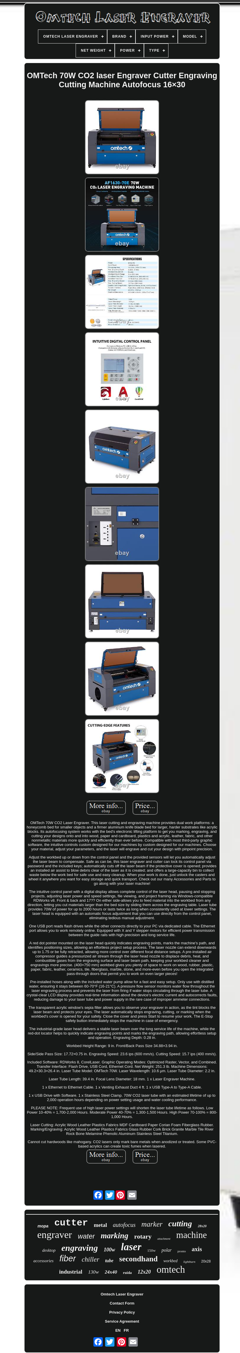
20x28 (206, 1261)
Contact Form (122, 1303)
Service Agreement (122, 1321)
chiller (90, 1259)
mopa (43, 1226)
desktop (48, 1250)
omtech (170, 1269)
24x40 (111, 1272)
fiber (67, 1258)
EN (118, 1330)
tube (109, 1260)
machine (191, 1235)
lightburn (189, 1261)
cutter (71, 1223)
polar (166, 1250)
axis (197, 1249)
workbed (171, 1261)
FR (126, 1330)
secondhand (138, 1259)
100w (109, 1250)
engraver (54, 1234)
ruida (127, 1272)
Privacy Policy (122, 1312)
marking (114, 1235)
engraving (79, 1248)
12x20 (144, 1272)
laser (131, 1247)
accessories (43, 1260)
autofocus (124, 1225)
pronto (182, 1251)
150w (151, 1250)
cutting (180, 1223)
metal (100, 1225)
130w (93, 1272)
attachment (163, 1238)
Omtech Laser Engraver (122, 1294)
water (86, 1236)
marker (151, 1224)
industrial (70, 1272)
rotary (143, 1236)
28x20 (202, 1226)
